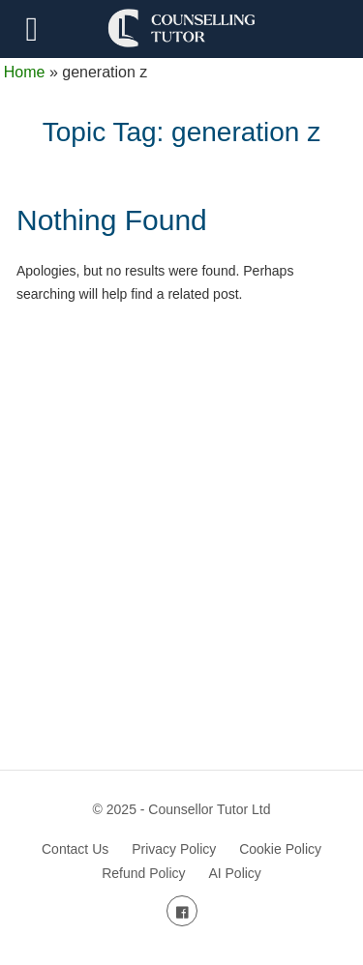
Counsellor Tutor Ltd (209, 809)
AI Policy (234, 873)
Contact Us (75, 849)
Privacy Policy (174, 849)
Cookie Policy (280, 849)
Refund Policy (143, 873)
